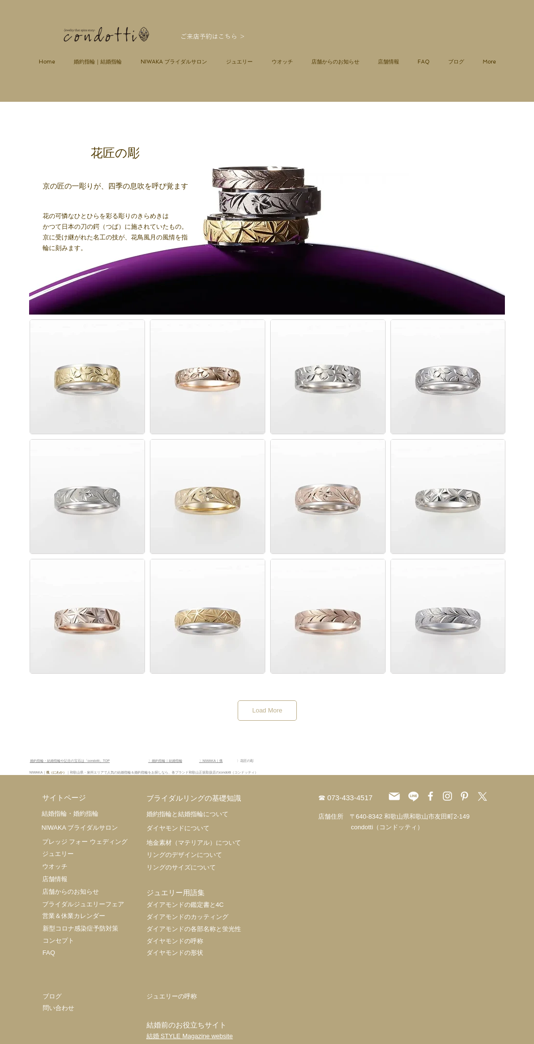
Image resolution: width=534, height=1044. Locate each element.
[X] (481, 796)
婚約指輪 (85, 813)
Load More (267, 710)
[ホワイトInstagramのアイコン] (447, 796)
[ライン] (413, 796)
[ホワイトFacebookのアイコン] (430, 796)
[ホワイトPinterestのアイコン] (464, 796)
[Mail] (394, 796)
